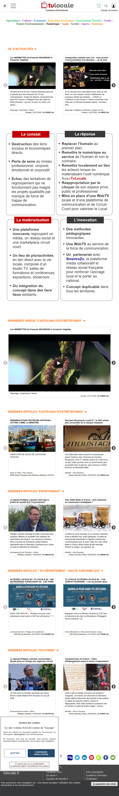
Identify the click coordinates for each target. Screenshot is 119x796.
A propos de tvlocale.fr (57, 779)
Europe (28, 112)
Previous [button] (5, 85)
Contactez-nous (54, 772)
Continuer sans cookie (41, 753)
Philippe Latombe (24, 555)
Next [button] (113, 85)
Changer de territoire (109, 10)
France (84, 112)
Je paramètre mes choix (104, 784)
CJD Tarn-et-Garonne (22, 634)
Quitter (14, 753)
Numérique (53, 23)
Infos (94, 772)
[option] (32, 84)
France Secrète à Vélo (77, 475)
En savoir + (51, 775)
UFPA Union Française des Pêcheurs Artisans (28, 475)
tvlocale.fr (11, 773)
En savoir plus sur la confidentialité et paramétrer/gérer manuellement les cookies (29, 765)
